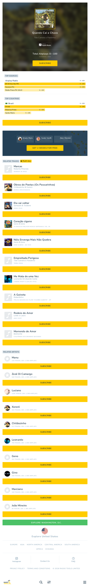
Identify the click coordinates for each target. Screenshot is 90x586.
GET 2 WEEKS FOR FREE (45, 148)
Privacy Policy (17, 568)
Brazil (11, 103)
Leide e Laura (19, 315)
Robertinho (18, 297)
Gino (23, 224)
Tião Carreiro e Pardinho (44, 37)
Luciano (16, 390)
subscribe (45, 63)
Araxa (7, 106)
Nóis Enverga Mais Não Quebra (32, 239)
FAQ (73, 560)
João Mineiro (19, 505)
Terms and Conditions (38, 568)
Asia (22, 545)
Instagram (16, 560)
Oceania (49, 549)
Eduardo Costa (30, 279)
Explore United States (45, 533)
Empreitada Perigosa (26, 258)
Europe (13, 545)
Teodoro (27, 205)
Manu (15, 357)
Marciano (17, 489)
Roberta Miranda (21, 169)
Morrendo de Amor (25, 331)
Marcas (18, 166)
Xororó (29, 187)
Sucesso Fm (9, 87)
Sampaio (17, 205)
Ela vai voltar (21, 203)
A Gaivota (20, 295)
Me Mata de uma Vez (26, 276)
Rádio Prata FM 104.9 (13, 90)
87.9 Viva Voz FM (12, 84)
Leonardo (18, 279)
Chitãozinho (19, 187)
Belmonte (18, 334)
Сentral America (53, 545)
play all (26, 161)
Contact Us (45, 560)
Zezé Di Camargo (22, 374)
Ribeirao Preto (10, 110)
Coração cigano (23, 221)
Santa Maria (10, 113)
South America (72, 545)
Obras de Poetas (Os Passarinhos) (34, 184)
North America (34, 545)
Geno (16, 224)
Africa (39, 549)
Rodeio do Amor (23, 313)
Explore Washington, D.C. (45, 522)
